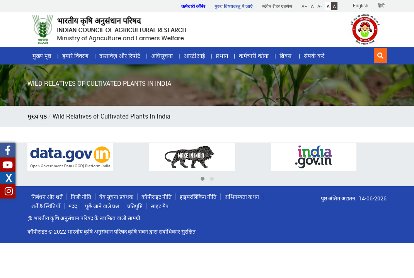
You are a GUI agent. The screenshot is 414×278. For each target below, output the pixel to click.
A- (319, 6)
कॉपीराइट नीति (156, 196)
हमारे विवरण (75, 55)
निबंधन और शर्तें (47, 196)
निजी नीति (81, 196)
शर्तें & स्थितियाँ (45, 206)
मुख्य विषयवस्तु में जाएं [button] (234, 6)
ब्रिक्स (286, 55)
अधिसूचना (162, 55)
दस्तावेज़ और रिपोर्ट (119, 55)
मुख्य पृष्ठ (41, 55)
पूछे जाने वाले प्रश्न (102, 206)
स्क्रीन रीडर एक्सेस (277, 6)
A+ (304, 6)
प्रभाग (222, 55)
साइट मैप (160, 206)
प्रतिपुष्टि (135, 206)
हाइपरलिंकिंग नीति (198, 196)
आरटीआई (194, 55)
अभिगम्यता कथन (242, 196)
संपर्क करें (314, 55)
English (360, 5)
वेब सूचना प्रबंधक (116, 196)
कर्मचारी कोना (254, 55)
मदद (72, 206)
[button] (380, 55)
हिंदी (381, 5)
